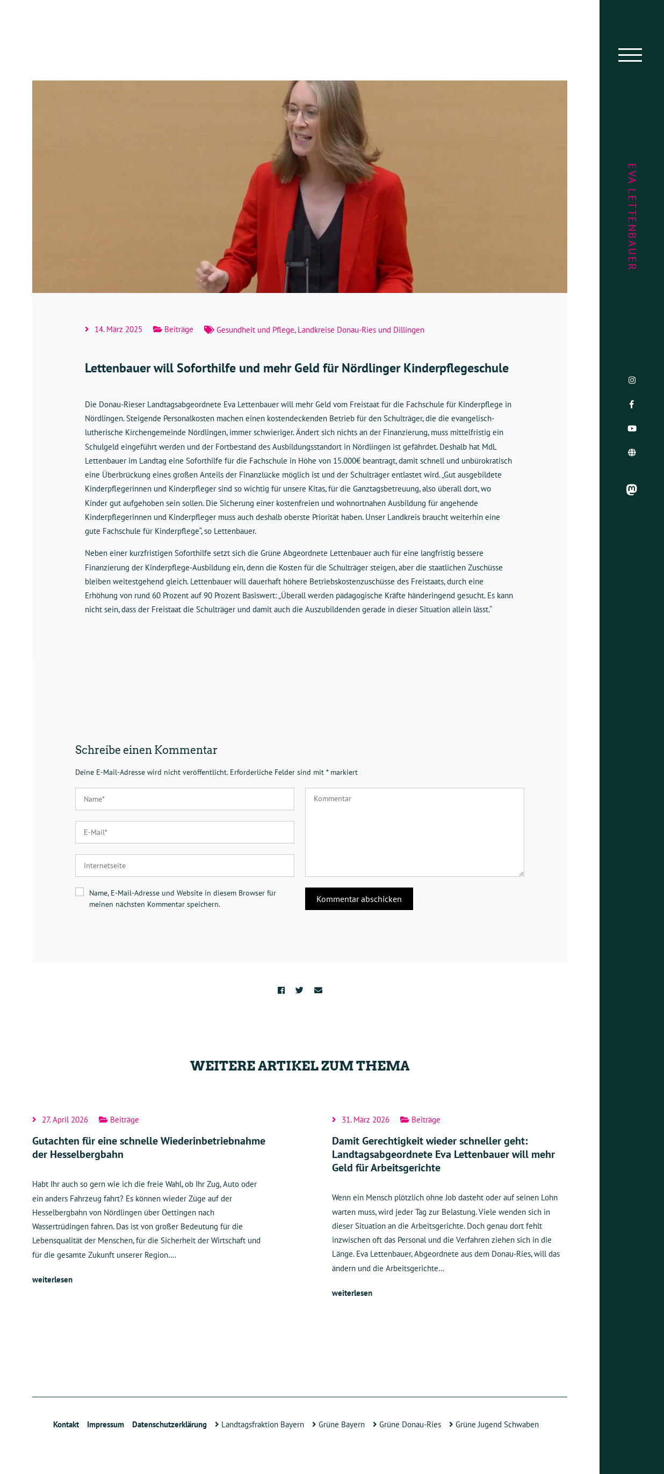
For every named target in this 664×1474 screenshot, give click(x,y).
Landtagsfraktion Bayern (259, 1424)
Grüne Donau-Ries (407, 1424)
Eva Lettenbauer (632, 217)
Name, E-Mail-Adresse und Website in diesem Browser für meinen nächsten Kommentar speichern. (182, 898)
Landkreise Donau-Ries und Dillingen (361, 330)
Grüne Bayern (338, 1424)
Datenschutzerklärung (169, 1424)
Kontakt (66, 1424)
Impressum (105, 1424)
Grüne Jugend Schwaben (494, 1424)
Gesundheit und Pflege (255, 330)
